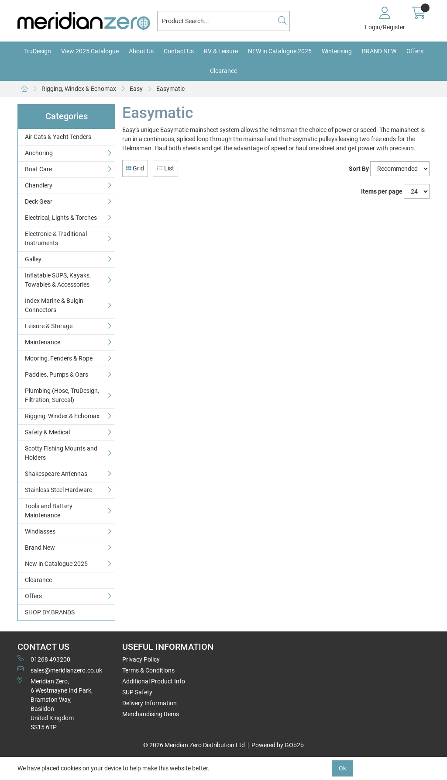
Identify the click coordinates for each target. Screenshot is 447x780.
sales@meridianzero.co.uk (59, 670)
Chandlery (38, 185)
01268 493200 (43, 659)
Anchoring (39, 152)
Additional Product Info (153, 681)
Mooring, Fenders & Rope (59, 358)
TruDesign (37, 51)
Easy (136, 88)
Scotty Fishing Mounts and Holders (61, 453)
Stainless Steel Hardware (58, 489)
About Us (141, 51)
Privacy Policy (141, 659)
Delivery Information (149, 703)
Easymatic (170, 88)
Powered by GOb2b (277, 745)
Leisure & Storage (48, 325)
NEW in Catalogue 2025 (280, 51)
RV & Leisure (221, 51)
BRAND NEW (379, 51)
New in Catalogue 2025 (56, 563)
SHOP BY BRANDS (50, 612)
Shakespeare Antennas (56, 473)
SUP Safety (137, 692)
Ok (342, 768)
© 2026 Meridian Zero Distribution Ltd (194, 745)
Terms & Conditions (148, 670)
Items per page (381, 191)
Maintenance (42, 342)
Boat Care (38, 169)
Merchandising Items (150, 714)
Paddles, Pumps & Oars (56, 374)
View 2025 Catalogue (90, 51)
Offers (414, 51)
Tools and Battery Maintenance (48, 511)
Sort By (359, 168)
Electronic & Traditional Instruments (56, 238)
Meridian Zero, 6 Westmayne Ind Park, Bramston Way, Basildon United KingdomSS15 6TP (55, 704)
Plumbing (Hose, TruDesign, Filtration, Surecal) (62, 395)
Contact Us (179, 51)
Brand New (40, 547)
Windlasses (40, 531)
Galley (33, 259)
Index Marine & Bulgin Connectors (54, 305)
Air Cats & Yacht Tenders (58, 136)
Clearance (223, 70)
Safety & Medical (47, 432)
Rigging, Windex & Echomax (78, 88)
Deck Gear (38, 201)
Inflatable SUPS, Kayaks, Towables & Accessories (58, 280)
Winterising (337, 51)
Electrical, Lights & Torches (61, 217)
